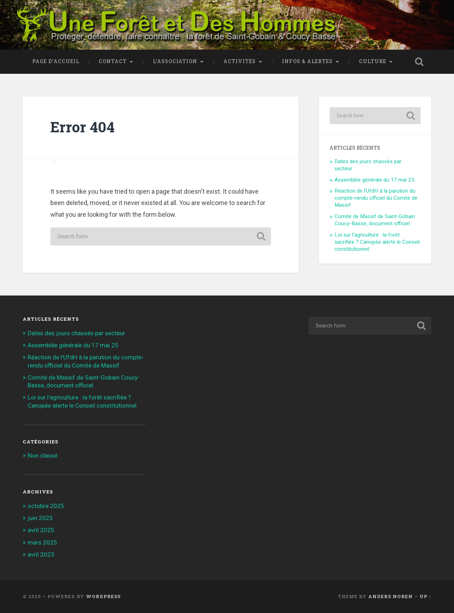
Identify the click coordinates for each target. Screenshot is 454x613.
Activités (239, 61)
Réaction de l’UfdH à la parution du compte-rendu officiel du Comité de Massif (375, 198)
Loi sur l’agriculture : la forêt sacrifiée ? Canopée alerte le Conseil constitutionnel (377, 242)
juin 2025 (40, 517)
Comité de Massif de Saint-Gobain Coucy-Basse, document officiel (374, 220)
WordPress (103, 596)
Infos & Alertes (307, 61)
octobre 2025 (46, 505)
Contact (113, 61)
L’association (175, 61)
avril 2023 (41, 554)
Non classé (42, 455)
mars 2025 (42, 542)
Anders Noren (390, 596)
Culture (372, 61)
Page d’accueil (55, 61)
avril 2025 (41, 530)
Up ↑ (425, 596)
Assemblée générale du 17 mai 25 (374, 180)
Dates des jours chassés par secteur (76, 333)
